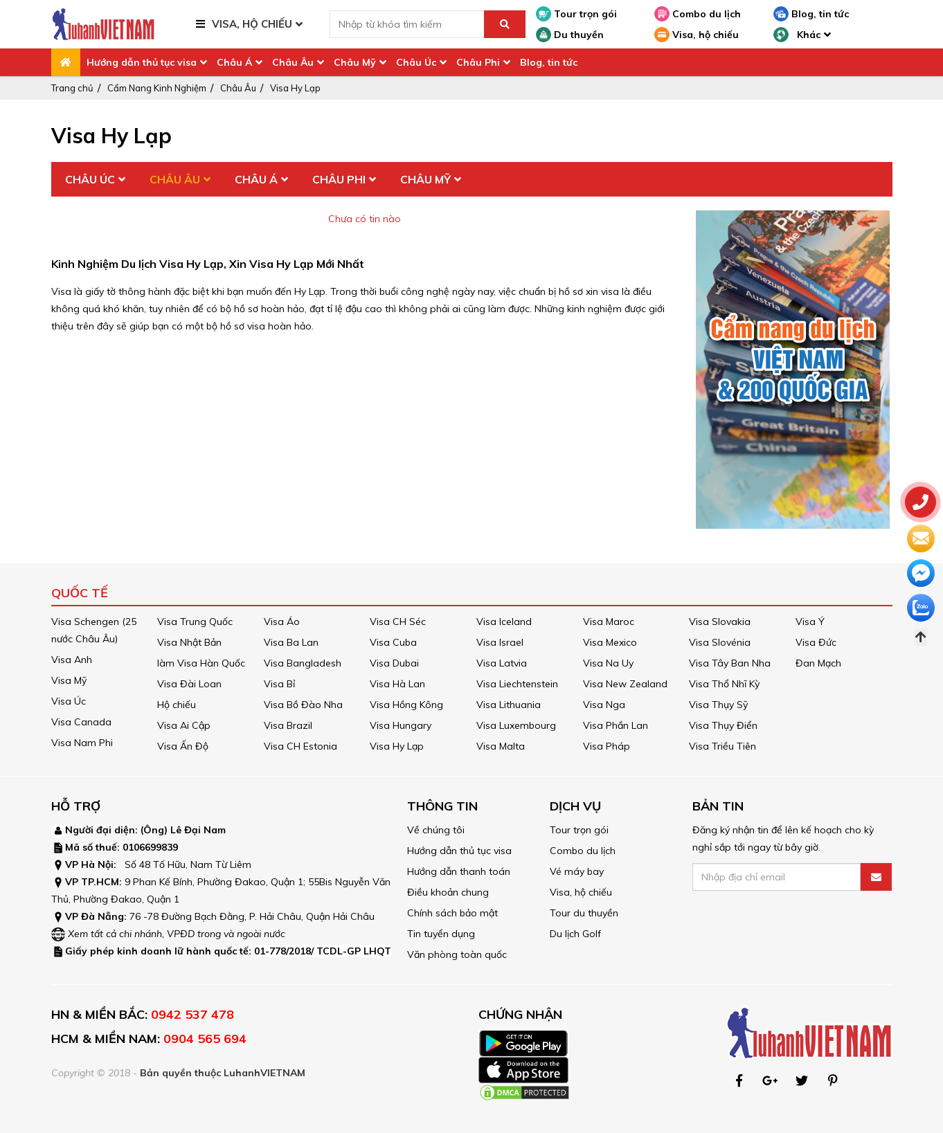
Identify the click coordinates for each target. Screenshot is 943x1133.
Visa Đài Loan (189, 684)
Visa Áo (282, 621)
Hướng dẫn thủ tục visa (142, 62)
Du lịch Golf (575, 933)
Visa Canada (81, 722)
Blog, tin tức (811, 13)
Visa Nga (604, 704)
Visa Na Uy (608, 663)
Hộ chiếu (176, 704)
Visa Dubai (394, 663)
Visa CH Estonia (300, 746)
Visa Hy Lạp (295, 87)
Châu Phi (478, 62)
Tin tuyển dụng (441, 933)
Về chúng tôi (436, 830)
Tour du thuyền (584, 913)
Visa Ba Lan (291, 642)
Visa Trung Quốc (195, 621)
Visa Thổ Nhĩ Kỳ (724, 684)
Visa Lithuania (508, 704)
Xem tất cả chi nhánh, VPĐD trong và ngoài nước (176, 933)
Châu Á (234, 62)
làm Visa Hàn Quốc (201, 663)
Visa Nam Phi (82, 742)
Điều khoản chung (448, 892)
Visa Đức (816, 642)
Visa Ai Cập (183, 725)
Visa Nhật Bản (189, 642)
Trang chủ (72, 87)
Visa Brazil (288, 725)
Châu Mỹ (355, 62)
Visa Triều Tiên (722, 746)
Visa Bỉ (279, 684)
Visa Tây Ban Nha (730, 663)
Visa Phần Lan (615, 725)
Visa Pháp (606, 746)
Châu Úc (416, 62)
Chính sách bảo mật (452, 913)
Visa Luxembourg (516, 725)
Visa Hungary (400, 725)
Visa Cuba (393, 642)
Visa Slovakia (720, 621)
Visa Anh (71, 659)
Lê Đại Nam (198, 830)
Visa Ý (810, 621)
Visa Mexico (610, 642)
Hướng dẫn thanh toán (458, 871)
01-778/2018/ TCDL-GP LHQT (322, 951)
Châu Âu (293, 62)
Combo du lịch (697, 13)
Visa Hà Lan (397, 684)
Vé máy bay (577, 871)
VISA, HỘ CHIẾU (252, 23)
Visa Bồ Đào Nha (303, 704)
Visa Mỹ (69, 680)
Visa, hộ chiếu (696, 34)
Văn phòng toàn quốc (457, 954)
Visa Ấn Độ (182, 746)
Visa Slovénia (720, 642)
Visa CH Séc (398, 621)
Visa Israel (499, 642)
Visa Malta (500, 746)
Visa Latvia (501, 663)
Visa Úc (68, 701)
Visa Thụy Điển (723, 725)
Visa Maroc (608, 621)
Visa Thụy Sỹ (718, 704)
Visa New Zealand (625, 684)
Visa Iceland (504, 621)
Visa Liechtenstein (517, 684)
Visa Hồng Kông (406, 704)
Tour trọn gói (576, 13)
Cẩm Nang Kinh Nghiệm (156, 87)
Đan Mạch (818, 663)
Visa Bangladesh (302, 663)
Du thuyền (570, 34)
